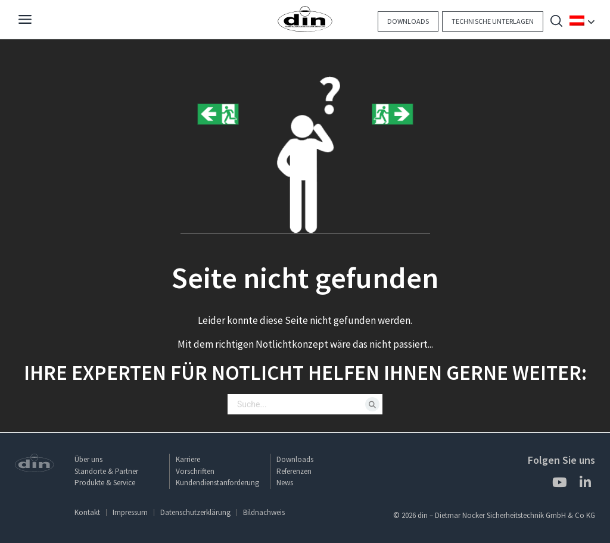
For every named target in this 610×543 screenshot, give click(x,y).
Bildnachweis (264, 512)
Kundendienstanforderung (217, 483)
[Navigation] (25, 20)
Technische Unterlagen (493, 21)
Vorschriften (195, 471)
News (284, 483)
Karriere (188, 459)
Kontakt (87, 512)
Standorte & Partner (106, 471)
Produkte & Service (104, 483)
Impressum (130, 512)
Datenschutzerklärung (195, 512)
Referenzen (294, 471)
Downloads (408, 21)
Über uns (88, 459)
